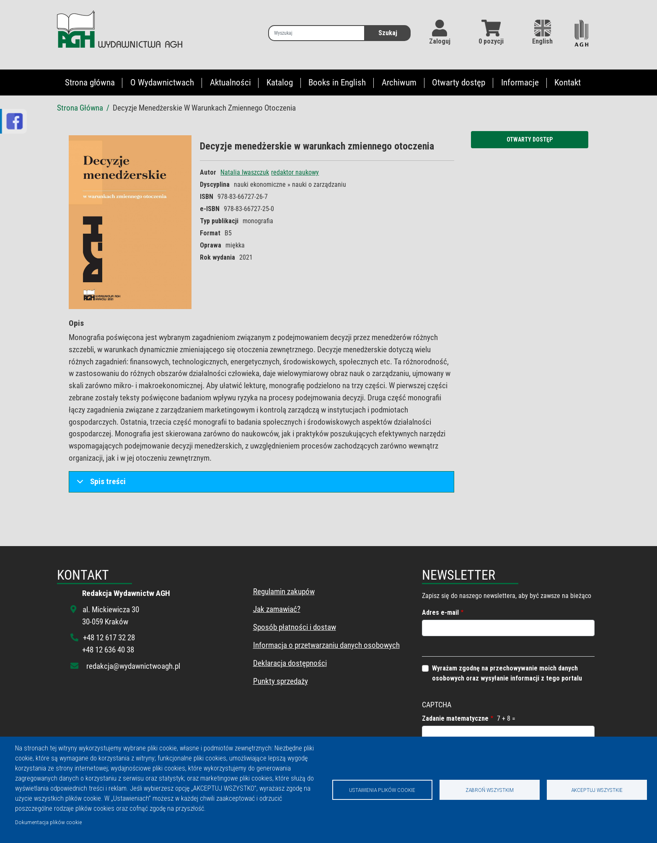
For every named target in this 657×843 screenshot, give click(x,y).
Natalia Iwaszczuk (244, 172)
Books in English (337, 82)
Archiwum (399, 82)
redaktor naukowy (295, 172)
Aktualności (230, 82)
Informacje (520, 82)
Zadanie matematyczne (455, 718)
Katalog (279, 82)
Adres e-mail (440, 612)
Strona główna (90, 82)
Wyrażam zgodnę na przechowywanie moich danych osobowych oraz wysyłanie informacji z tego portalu (507, 673)
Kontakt (567, 82)
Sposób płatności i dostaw (294, 627)
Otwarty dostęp (458, 82)
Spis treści (100, 484)
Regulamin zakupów (284, 591)
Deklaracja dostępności (290, 663)
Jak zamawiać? (276, 609)
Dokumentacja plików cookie (48, 822)
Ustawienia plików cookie (382, 789)
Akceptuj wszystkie (597, 789)
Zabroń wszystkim (490, 789)
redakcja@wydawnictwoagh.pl (133, 666)
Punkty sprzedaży (280, 681)
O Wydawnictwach (162, 82)
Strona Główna (80, 108)
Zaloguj (439, 41)
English (542, 32)
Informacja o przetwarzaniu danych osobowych (326, 645)
